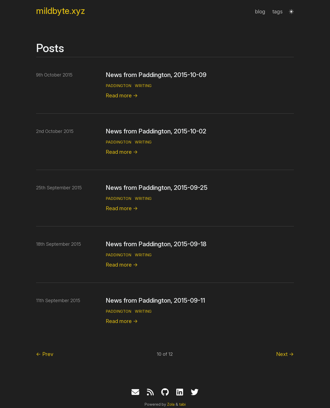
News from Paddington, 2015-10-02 (156, 131)
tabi (182, 404)
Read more (122, 95)
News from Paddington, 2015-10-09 (156, 75)
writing (143, 85)
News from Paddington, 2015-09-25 (157, 187)
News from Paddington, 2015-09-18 (156, 244)
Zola (171, 404)
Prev (44, 354)
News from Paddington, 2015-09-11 (155, 300)
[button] (291, 11)
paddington (118, 85)
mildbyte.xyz (60, 11)
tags (278, 11)
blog (260, 11)
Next (285, 354)
